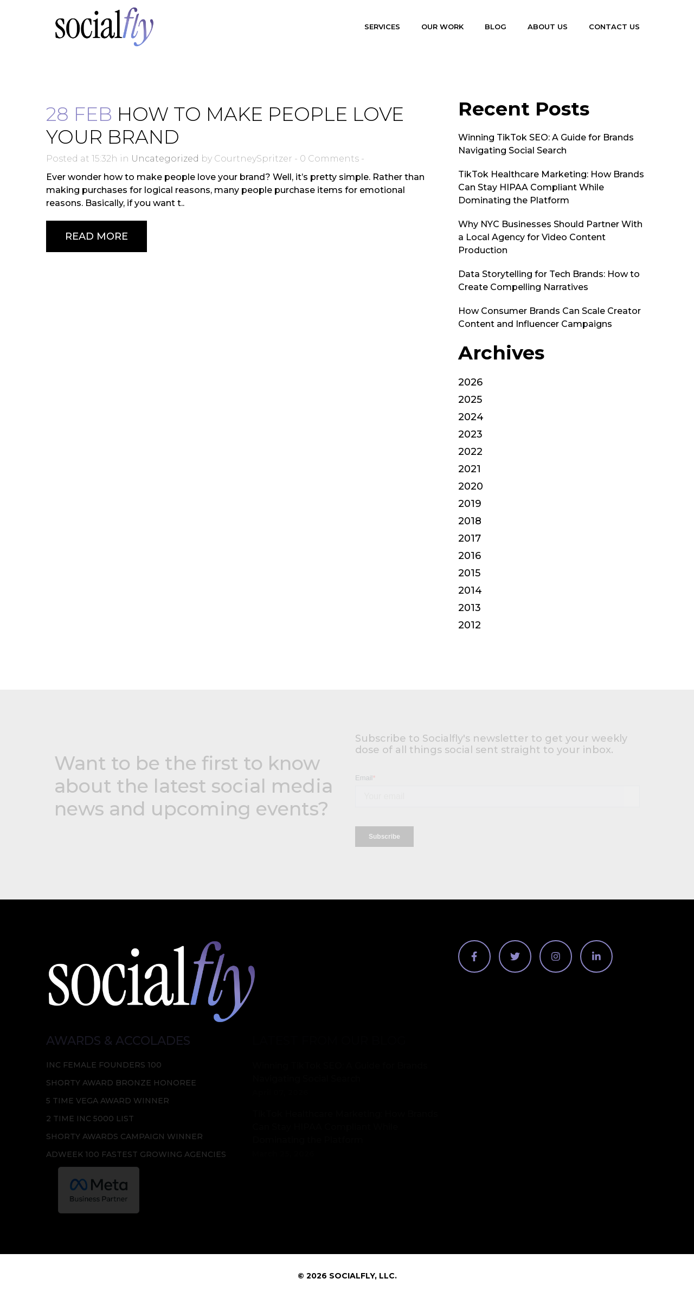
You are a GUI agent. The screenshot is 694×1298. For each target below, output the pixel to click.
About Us (548, 26)
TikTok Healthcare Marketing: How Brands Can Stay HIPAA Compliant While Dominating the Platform (551, 187)
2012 (469, 625)
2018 (469, 521)
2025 (470, 400)
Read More (96, 236)
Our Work (442, 26)
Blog (495, 26)
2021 (469, 469)
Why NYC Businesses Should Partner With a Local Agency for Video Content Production (550, 237)
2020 (470, 486)
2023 (470, 434)
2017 (469, 538)
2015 (469, 573)
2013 (469, 608)
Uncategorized (165, 158)
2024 (471, 417)
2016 (469, 556)
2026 (470, 382)
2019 (469, 504)
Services (382, 26)
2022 (470, 452)
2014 (470, 590)
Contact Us (614, 26)
